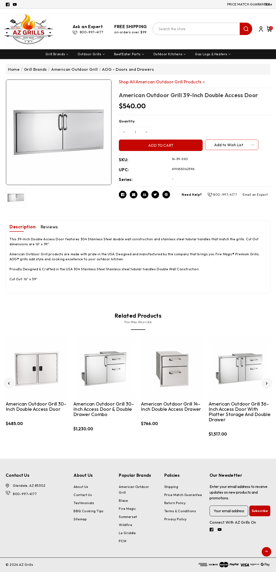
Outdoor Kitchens (169, 54)
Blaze (123, 500)
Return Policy (175, 503)
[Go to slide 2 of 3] (266, 383)
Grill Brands (56, 54)
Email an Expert (255, 194)
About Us (81, 487)
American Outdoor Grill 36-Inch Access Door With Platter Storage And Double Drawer (240, 411)
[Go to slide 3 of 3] (9, 383)
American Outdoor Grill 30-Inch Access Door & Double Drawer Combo (103, 409)
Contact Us (83, 495)
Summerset (128, 517)
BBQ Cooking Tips (89, 511)
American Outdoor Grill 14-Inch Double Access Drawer (171, 406)
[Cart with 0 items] (268, 29)
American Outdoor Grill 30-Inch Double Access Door (36, 406)
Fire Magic (127, 509)
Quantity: (127, 121)
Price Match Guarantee (183, 495)
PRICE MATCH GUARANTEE (248, 4)
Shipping (171, 487)
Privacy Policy (175, 519)
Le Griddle (127, 533)
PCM (122, 541)
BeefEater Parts (129, 54)
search (246, 28)
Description (23, 227)
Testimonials (84, 503)
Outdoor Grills (91, 54)
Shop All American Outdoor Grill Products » (162, 82)
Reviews (49, 227)
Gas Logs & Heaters (213, 54)
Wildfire (125, 525)
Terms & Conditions (180, 511)
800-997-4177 (225, 194)
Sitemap (80, 519)
